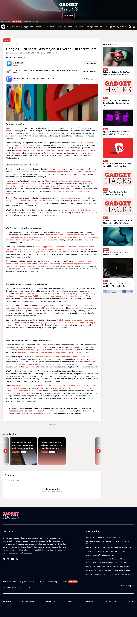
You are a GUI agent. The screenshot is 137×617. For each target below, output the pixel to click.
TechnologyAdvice (27, 601)
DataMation (88, 601)
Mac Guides (67, 27)
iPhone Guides (55, 27)
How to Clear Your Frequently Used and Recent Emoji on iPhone (108, 567)
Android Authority (13, 131)
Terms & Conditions (9, 582)
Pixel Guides (78, 27)
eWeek (70, 601)
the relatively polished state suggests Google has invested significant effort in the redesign (52, 352)
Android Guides (42, 27)
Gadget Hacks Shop (14, 27)
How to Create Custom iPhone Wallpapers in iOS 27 (115, 253)
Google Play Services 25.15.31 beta (43, 133)
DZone (130, 601)
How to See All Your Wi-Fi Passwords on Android (103, 538)
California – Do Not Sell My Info (49, 582)
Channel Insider (110, 601)
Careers (70, 581)
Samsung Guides (91, 27)
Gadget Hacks (16, 22)
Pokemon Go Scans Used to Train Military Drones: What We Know (116, 73)
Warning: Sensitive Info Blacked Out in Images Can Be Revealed (108, 574)
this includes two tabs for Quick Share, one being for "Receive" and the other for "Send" (41, 252)
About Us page (26, 553)
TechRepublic (50, 601)
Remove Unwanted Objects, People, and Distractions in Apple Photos (107, 542)
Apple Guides (29, 27)
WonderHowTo (5, 22)
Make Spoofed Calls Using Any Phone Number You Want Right (108, 570)
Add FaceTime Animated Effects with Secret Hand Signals (106, 559)
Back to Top (127, 585)
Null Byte (35, 22)
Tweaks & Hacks (105, 27)
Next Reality (27, 22)
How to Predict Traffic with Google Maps (100, 555)
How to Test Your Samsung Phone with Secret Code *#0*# (106, 563)
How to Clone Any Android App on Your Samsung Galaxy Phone (108, 547)
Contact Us (33, 582)
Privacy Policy (23, 582)
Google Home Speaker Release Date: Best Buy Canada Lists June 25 (116, 103)
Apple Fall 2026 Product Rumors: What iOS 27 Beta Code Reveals (116, 132)
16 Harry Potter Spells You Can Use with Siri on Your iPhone (107, 551)
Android (68, 15)
